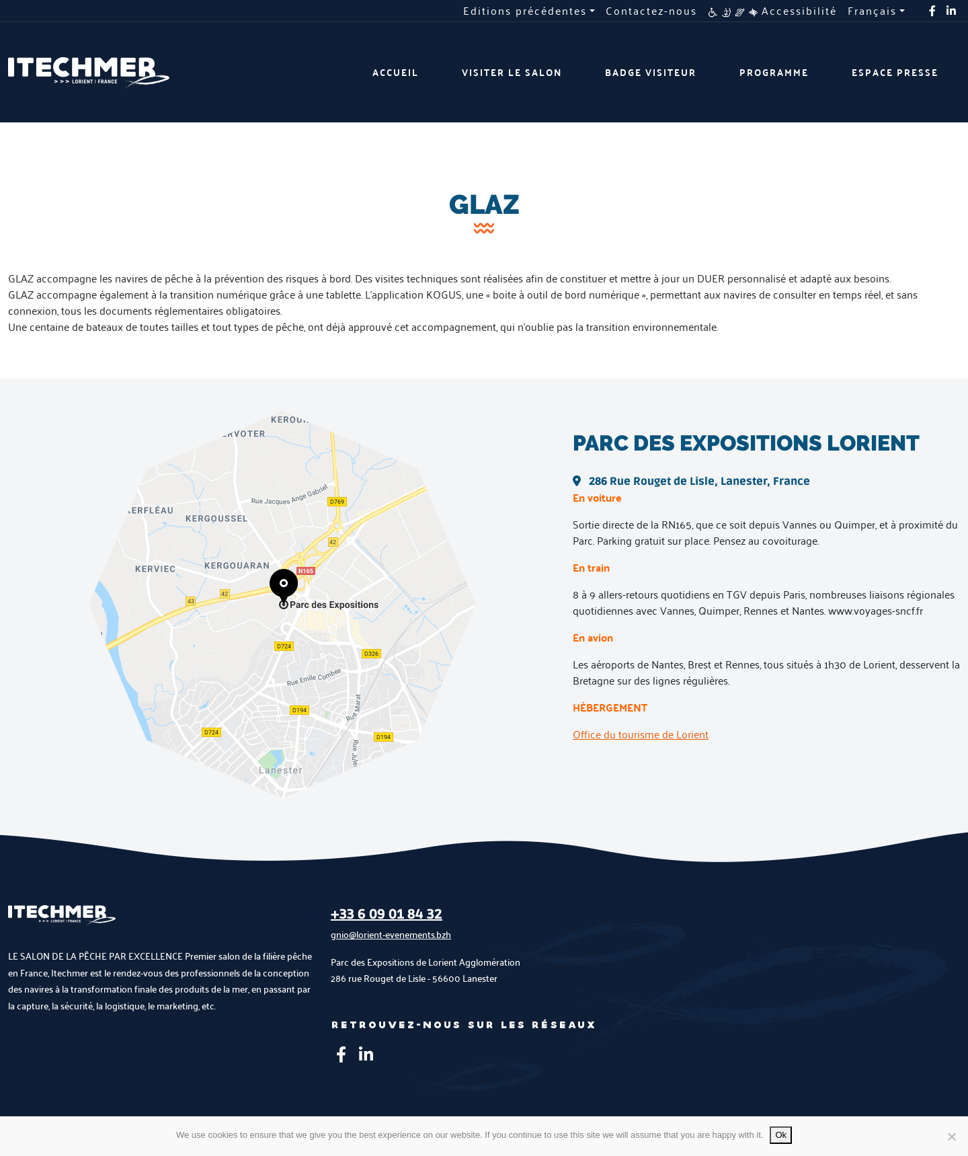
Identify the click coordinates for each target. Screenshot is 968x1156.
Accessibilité (772, 11)
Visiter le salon (512, 72)
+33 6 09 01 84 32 (386, 915)
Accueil (395, 72)
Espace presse (895, 72)
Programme (774, 72)
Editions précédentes (525, 11)
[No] (951, 1136)
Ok (781, 1135)
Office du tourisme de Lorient (641, 734)
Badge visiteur (650, 72)
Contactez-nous (651, 11)
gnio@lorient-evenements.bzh (391, 934)
